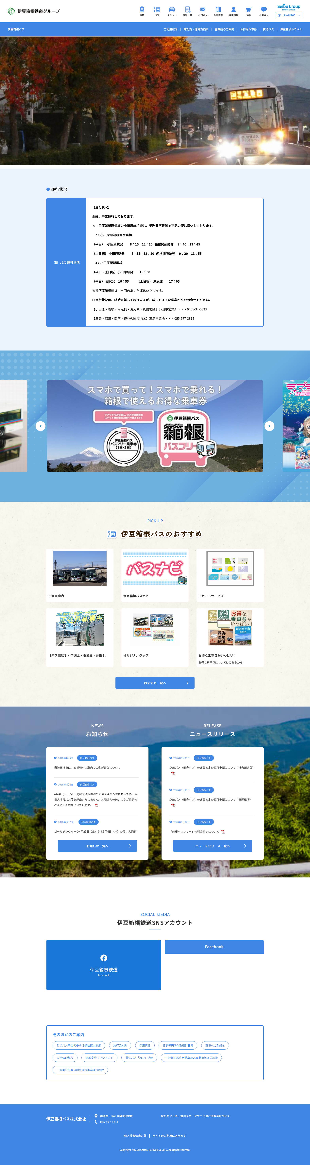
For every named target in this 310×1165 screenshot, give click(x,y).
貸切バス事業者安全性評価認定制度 (79, 1045)
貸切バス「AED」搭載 (139, 1058)
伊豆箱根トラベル (291, 29)
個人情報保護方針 (135, 1136)
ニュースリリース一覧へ (212, 846)
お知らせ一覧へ (97, 846)
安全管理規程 (65, 1058)
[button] (150, 159)
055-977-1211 (109, 1122)
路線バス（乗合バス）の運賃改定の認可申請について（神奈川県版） (212, 767)
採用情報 (144, 1045)
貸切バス (268, 29)
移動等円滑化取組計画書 (178, 1045)
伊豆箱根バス (16, 29)
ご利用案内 (171, 29)
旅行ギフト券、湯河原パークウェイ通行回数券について (195, 1116)
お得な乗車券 (248, 29)
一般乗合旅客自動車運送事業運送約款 (80, 1070)
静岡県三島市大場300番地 (116, 1116)
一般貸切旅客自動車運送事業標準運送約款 (191, 1058)
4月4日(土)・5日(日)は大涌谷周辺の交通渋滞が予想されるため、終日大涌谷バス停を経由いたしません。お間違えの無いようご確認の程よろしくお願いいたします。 (95, 799)
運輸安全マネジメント (99, 1058)
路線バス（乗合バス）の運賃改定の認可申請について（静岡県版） (210, 799)
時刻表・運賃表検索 (196, 29)
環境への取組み (215, 1045)
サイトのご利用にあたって (169, 1136)
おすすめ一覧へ (155, 682)
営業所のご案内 (224, 29)
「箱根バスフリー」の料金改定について (194, 831)
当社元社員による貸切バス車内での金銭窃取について (87, 767)
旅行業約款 (120, 1045)
